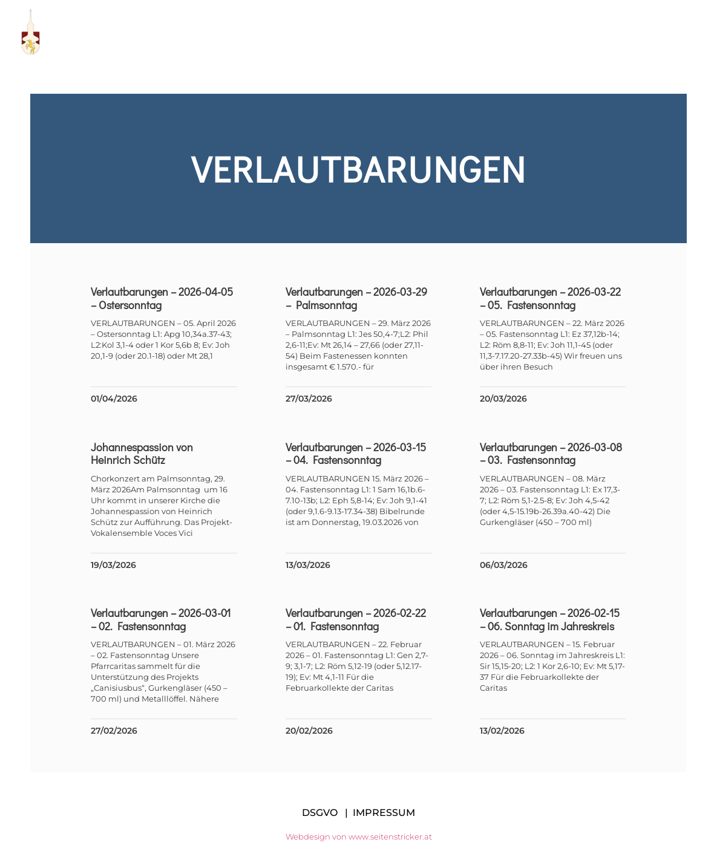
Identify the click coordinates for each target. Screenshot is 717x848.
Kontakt (683, 32)
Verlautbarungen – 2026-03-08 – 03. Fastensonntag (551, 454)
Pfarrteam (351, 32)
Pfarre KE (269, 32)
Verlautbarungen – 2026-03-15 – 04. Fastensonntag (356, 454)
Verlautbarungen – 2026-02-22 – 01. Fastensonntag (356, 619)
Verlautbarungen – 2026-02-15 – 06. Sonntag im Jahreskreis (550, 619)
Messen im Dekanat (585, 32)
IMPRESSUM (384, 812)
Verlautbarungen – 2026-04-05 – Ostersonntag (162, 298)
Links (495, 32)
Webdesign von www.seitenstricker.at (359, 836)
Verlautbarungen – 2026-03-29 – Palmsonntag (356, 298)
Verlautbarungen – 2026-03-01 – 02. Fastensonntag (161, 619)
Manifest (430, 32)
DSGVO (320, 812)
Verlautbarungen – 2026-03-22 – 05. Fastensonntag (550, 298)
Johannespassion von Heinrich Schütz (142, 454)
